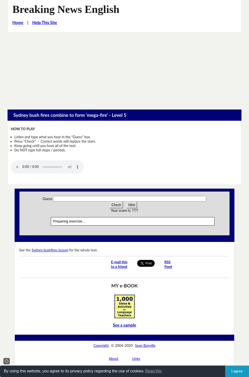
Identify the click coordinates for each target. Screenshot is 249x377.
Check (116, 205)
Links (136, 359)
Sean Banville (145, 345)
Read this (153, 371)
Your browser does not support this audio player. (47, 167)
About (113, 359)
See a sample (124, 325)
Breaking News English (65, 9)
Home (17, 22)
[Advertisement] (124, 69)
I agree (237, 371)
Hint (131, 205)
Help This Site (44, 22)
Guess (47, 199)
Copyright (101, 345)
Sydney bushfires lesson (50, 250)
